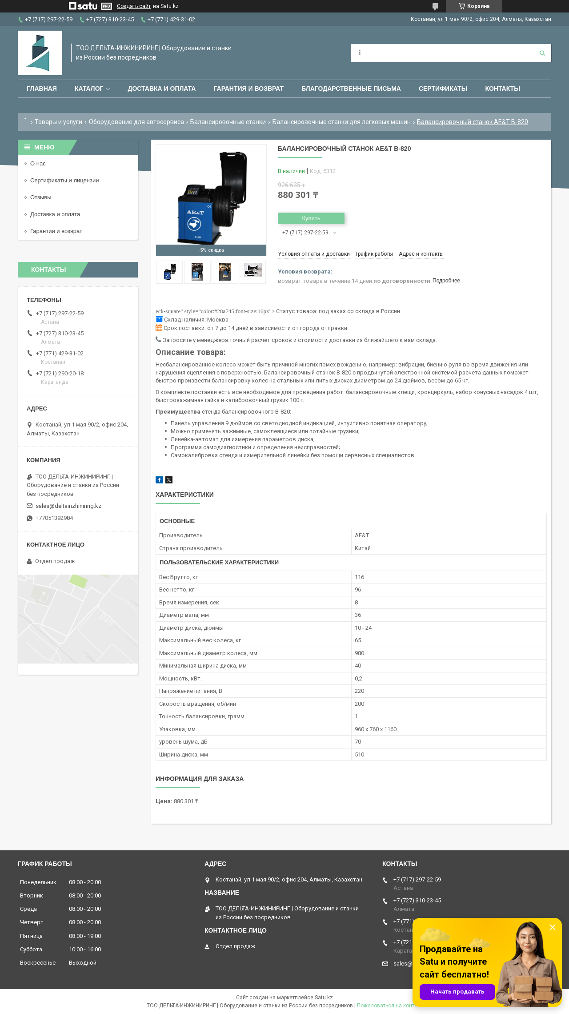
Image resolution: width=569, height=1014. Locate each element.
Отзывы (41, 197)
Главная (42, 88)
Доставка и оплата (162, 88)
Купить (311, 218)
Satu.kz (324, 997)
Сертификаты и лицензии (64, 180)
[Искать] (542, 53)
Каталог (89, 88)
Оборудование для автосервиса (136, 121)
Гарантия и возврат (248, 88)
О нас (38, 163)
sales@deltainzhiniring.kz (68, 506)
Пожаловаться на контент (390, 1005)
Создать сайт (134, 6)
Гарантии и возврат (56, 231)
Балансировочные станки (228, 121)
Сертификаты (443, 88)
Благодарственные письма (351, 88)
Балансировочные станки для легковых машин (341, 121)
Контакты (502, 88)
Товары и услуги (58, 121)
